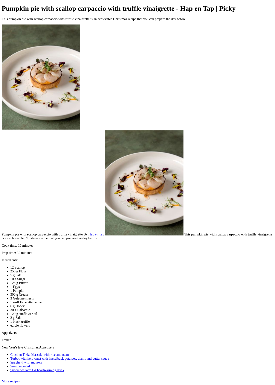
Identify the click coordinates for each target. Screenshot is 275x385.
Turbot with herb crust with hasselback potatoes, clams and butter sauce (59, 358)
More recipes (11, 381)
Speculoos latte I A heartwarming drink (37, 370)
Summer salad (20, 366)
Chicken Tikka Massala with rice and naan (39, 354)
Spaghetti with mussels (26, 362)
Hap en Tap (96, 234)
